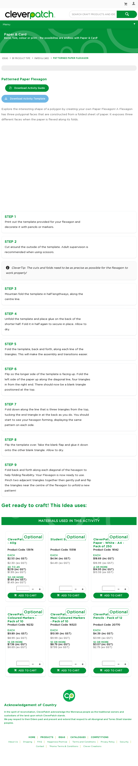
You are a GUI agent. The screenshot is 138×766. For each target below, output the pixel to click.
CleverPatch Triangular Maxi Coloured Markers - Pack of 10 (68, 618)
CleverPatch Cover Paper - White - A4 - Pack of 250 (108, 543)
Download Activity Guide (29, 88)
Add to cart (27, 595)
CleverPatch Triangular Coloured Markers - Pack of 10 (25, 618)
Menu (6, 24)
